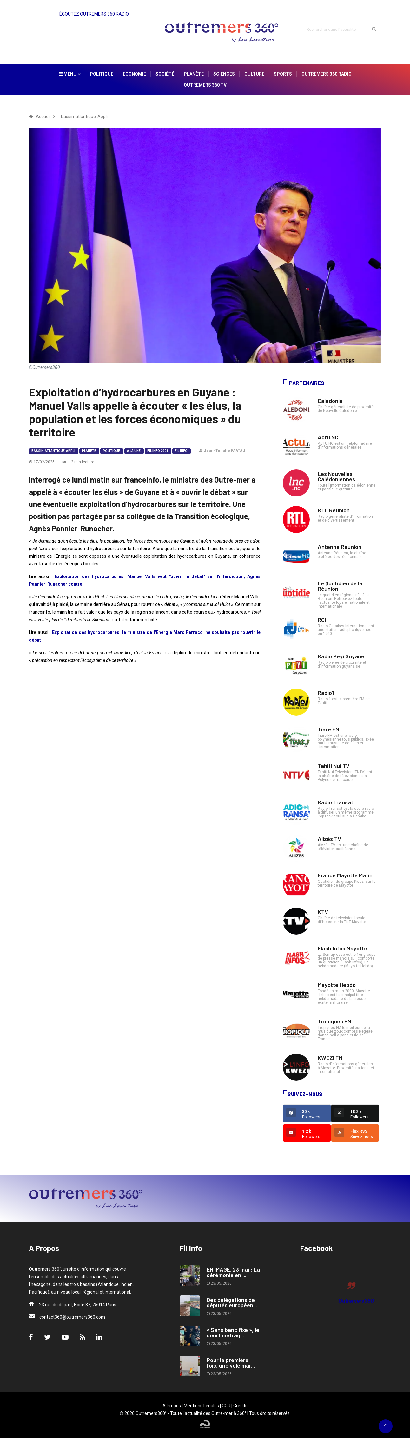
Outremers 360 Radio (326, 74)
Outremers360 (356, 1300)
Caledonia (330, 400)
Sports (283, 74)
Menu (69, 74)
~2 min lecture (78, 462)
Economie (134, 74)
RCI (322, 619)
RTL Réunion (334, 510)
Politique (101, 74)
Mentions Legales (201, 1405)
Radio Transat (335, 802)
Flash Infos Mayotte (342, 948)
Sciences (224, 74)
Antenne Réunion (339, 546)
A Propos (171, 1405)
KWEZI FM (330, 1057)
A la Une (134, 451)
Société (164, 74)
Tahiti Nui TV (333, 765)
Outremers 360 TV (205, 85)
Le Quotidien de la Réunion (340, 586)
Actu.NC (328, 437)
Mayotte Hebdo (337, 984)
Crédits (240, 1405)
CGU (226, 1405)
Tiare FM (328, 729)
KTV (323, 911)
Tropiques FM (334, 1021)
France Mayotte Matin (345, 875)
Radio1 (326, 692)
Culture (254, 74)
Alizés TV (329, 838)
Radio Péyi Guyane (341, 656)
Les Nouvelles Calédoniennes (336, 476)
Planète (194, 74)
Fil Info (181, 451)
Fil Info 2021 (157, 451)
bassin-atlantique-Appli (53, 451)
